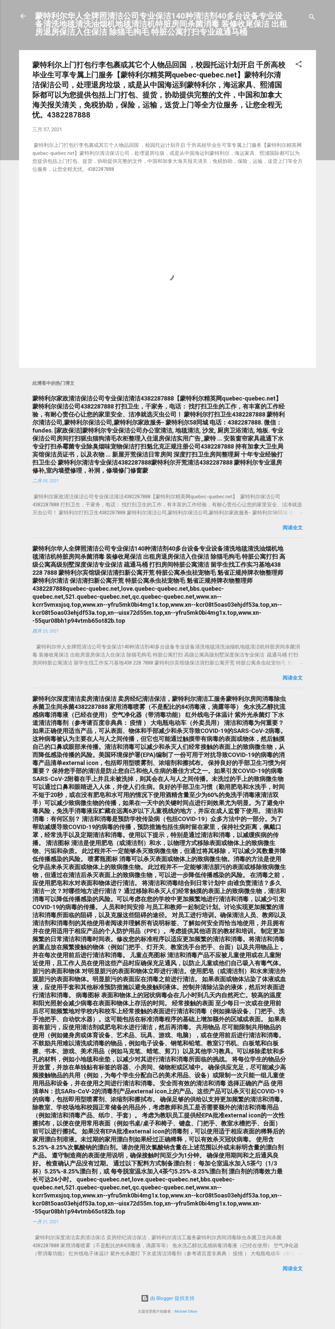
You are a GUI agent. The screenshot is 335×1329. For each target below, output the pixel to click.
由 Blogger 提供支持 (168, 1298)
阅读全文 (293, 528)
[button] (299, 65)
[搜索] (312, 18)
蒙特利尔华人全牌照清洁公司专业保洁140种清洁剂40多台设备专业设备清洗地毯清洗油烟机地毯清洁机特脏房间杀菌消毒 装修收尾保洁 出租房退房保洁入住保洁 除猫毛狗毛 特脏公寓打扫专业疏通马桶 (161, 24)
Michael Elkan (186, 1311)
